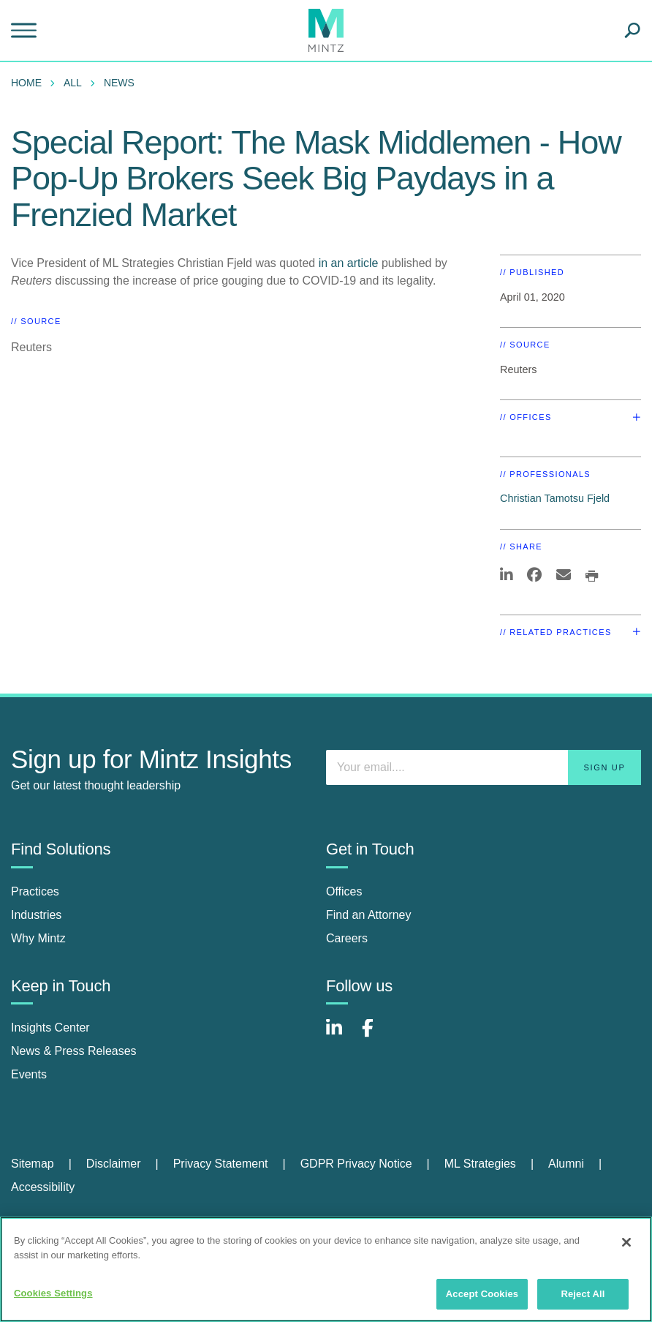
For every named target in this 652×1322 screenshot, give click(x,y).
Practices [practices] (35, 891)
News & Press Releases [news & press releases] (74, 1051)
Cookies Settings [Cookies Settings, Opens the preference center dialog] (53, 1293)
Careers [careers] (347, 938)
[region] (326, 1269)
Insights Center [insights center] (50, 1027)
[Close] (626, 1242)
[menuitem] (30, 82)
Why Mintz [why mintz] (38, 938)
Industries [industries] (36, 915)
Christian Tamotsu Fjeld (555, 498)
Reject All (582, 1293)
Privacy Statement (220, 1163)
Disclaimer (113, 1163)
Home (26, 83)
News (119, 83)
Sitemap (32, 1163)
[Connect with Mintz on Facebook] (376, 1035)
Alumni (566, 1163)
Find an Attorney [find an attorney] (369, 915)
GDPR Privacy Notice (356, 1163)
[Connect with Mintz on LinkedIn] (340, 1035)
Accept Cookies (482, 1293)
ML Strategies (480, 1163)
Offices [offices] (344, 891)
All (73, 83)
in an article (349, 263)
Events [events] (29, 1074)
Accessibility (43, 1187)
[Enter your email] (483, 767)
